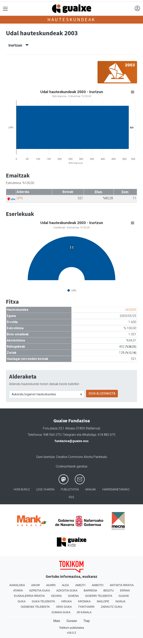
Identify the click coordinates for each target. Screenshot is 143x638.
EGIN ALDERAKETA (102, 393)
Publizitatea (70, 489)
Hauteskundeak (71, 19)
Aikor (35, 585)
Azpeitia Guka (39, 590)
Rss (71, 497)
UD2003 (130, 310)
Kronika (84, 601)
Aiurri (50, 585)
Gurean (71, 621)
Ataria (18, 590)
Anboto (97, 585)
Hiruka (66, 601)
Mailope (103, 601)
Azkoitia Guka (67, 590)
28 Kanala (84, 612)
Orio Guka (64, 606)
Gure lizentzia (45, 457)
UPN (20, 198)
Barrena (90, 590)
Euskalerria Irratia (29, 595)
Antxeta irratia (122, 585)
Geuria (56, 595)
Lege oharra (45, 489)
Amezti (80, 585)
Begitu (108, 590)
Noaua (120, 601)
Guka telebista (43, 601)
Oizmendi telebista (35, 606)
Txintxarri (86, 606)
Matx (56, 621)
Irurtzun (19, 45)
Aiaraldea (17, 585)
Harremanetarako (116, 489)
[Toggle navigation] (5, 8)
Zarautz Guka (111, 606)
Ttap (86, 621)
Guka (22, 601)
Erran (125, 590)
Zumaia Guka (60, 612)
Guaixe (123, 595)
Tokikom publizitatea (71, 627)
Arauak (90, 489)
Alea (65, 585)
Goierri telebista (98, 595)
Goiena (73, 595)
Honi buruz (22, 489)
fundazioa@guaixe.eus (72, 441)
